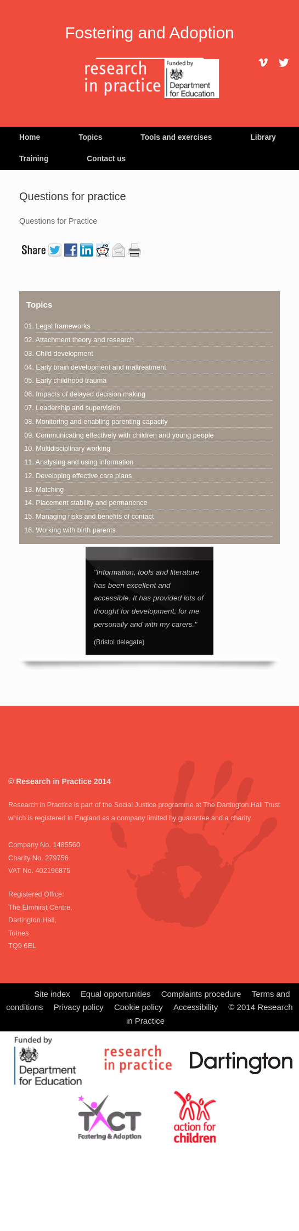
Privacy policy (79, 1007)
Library (263, 137)
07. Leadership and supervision (72, 408)
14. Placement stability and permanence (85, 503)
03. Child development (58, 354)
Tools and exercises (176, 137)
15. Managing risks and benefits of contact (89, 516)
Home (29, 137)
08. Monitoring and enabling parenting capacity (95, 422)
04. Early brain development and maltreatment (95, 367)
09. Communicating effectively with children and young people (118, 435)
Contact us (106, 159)
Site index (52, 994)
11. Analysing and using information (78, 462)
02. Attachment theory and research (79, 340)
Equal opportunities (116, 994)
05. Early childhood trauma (65, 380)
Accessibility (195, 1007)
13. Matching (44, 489)
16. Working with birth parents (70, 530)
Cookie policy (138, 1007)
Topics (90, 137)
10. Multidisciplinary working (67, 448)
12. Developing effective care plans (78, 476)
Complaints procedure (201, 994)
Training (33, 159)
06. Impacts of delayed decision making (84, 394)
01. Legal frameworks (57, 326)
